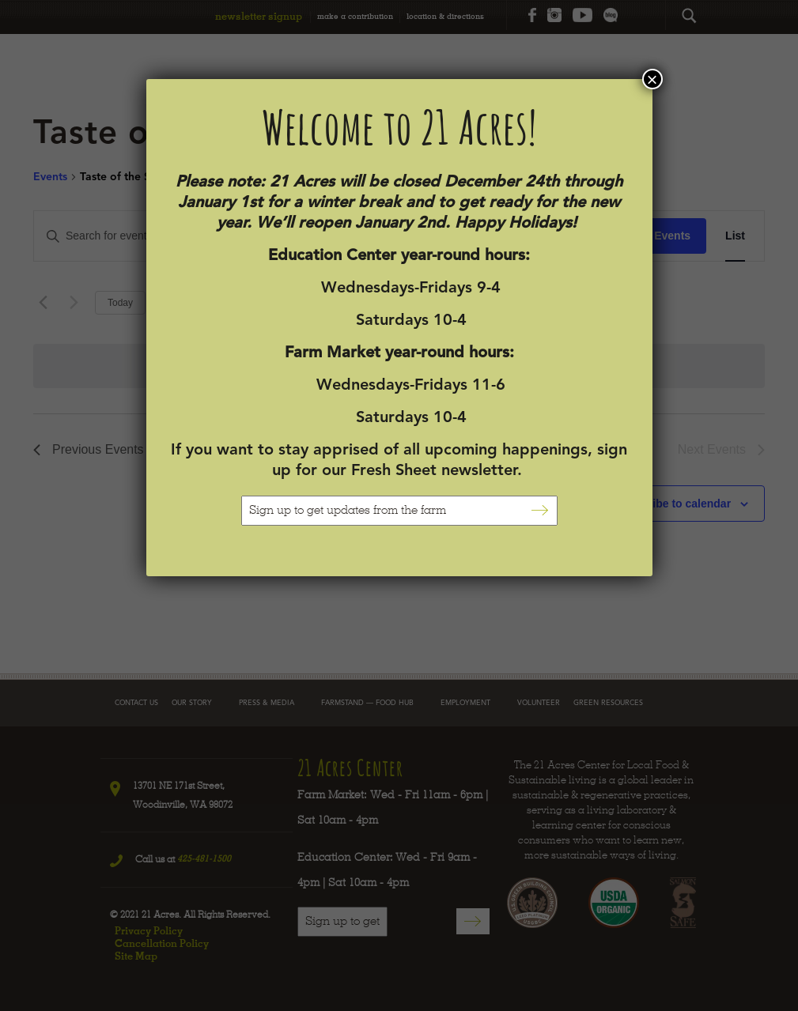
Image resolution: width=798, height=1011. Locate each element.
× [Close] (651, 79)
